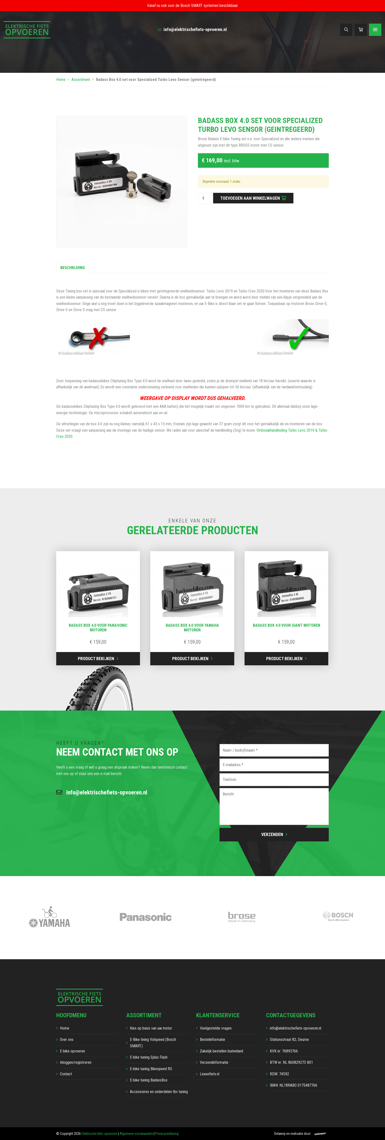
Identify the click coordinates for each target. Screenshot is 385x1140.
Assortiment (80, 79)
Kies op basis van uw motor (151, 1028)
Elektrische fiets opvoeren (99, 1134)
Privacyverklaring (167, 1134)
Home (61, 79)
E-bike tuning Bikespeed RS (151, 1068)
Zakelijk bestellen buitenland (221, 1051)
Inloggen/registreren (75, 1062)
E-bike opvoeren (72, 1051)
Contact (66, 1074)
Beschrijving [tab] (72, 267)
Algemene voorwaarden (136, 1134)
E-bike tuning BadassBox (148, 1080)
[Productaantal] (205, 198)
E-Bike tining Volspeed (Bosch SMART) (153, 1042)
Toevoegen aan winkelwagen (250, 198)
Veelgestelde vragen (216, 1028)
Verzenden (272, 834)
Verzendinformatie (214, 1062)
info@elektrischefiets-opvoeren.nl (192, 29)
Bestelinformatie (212, 1039)
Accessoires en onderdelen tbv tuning (159, 1091)
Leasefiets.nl (209, 1074)
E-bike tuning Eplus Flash (148, 1057)
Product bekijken (96, 658)
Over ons (66, 1039)
